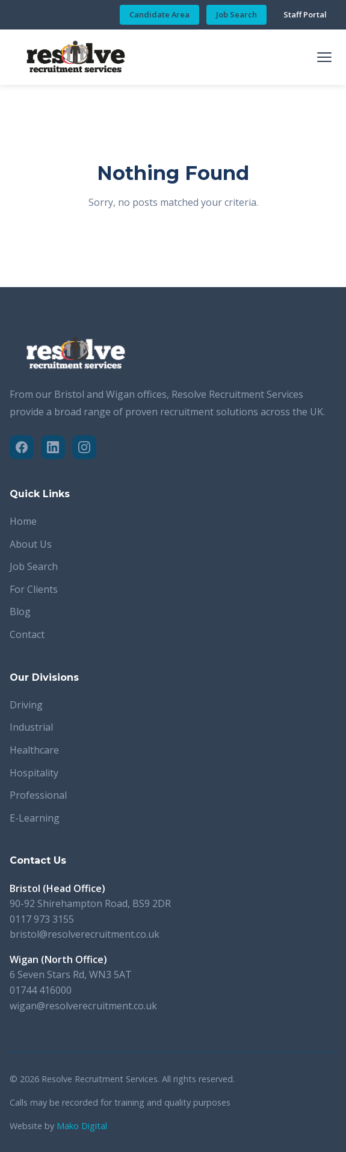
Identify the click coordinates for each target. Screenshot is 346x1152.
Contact (27, 634)
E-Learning (35, 818)
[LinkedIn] (53, 447)
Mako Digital (82, 1126)
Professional (38, 795)
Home (23, 521)
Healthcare (34, 750)
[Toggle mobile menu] (324, 57)
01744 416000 (41, 990)
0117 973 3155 (42, 919)
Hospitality (34, 772)
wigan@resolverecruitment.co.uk (83, 1005)
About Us (31, 544)
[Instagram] (84, 447)
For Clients (34, 589)
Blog (20, 611)
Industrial (31, 727)
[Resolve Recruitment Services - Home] (76, 57)
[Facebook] (22, 447)
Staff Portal (305, 14)
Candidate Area (159, 14)
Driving (26, 704)
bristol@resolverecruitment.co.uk (84, 934)
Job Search (236, 14)
